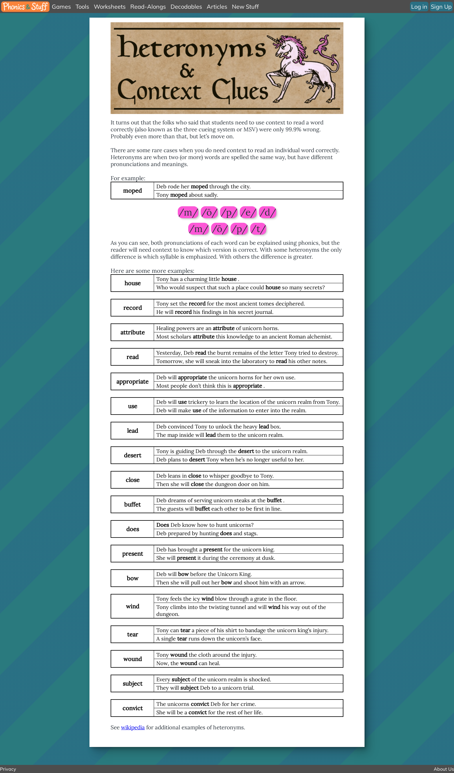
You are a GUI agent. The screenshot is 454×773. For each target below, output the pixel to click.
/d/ (267, 212)
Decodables (186, 6)
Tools (82, 6)
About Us (444, 769)
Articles (217, 6)
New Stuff (245, 6)
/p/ (228, 212)
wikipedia (133, 727)
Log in (419, 6)
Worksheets (110, 6)
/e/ (248, 212)
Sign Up (441, 6)
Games (61, 6)
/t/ (258, 229)
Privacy (8, 769)
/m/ (188, 212)
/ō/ (209, 212)
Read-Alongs (148, 6)
